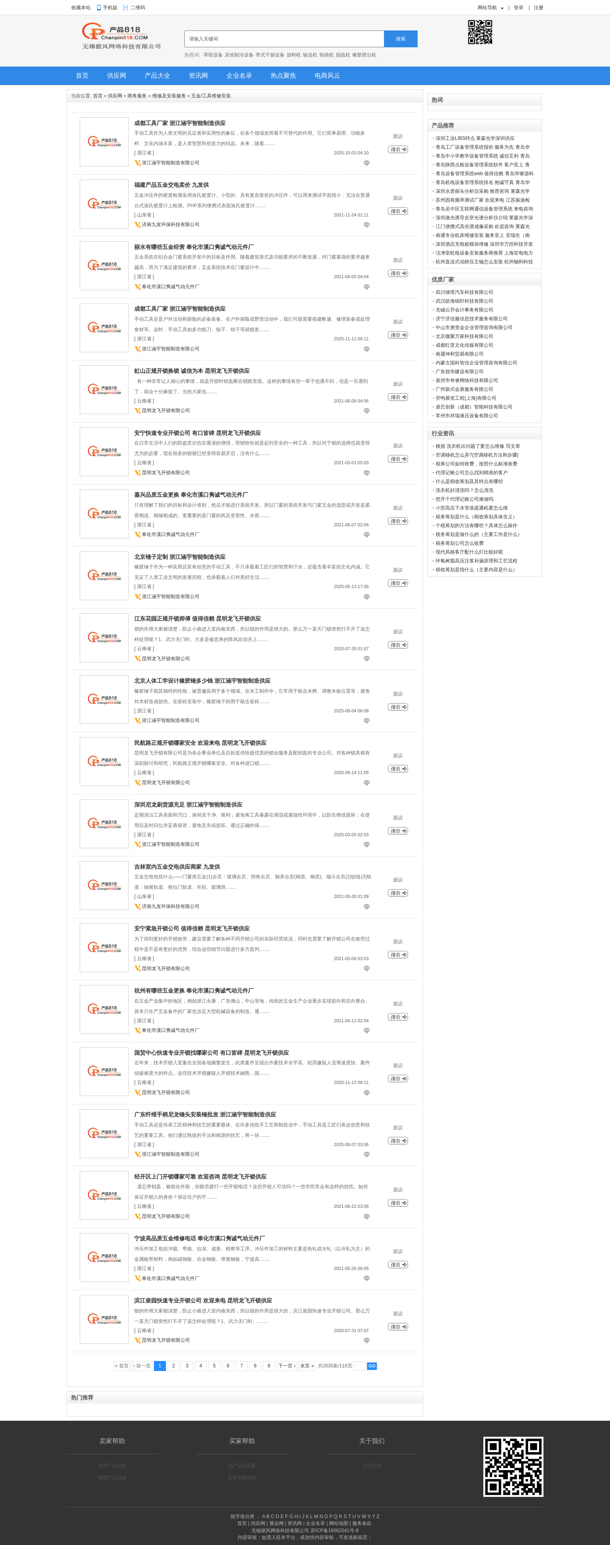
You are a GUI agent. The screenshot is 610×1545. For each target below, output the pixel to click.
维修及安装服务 (169, 96)
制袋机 (326, 55)
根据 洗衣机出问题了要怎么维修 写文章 (478, 446)
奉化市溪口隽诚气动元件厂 (171, 286)
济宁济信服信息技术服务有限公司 (472, 319)
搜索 (401, 39)
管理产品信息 (112, 1477)
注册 (538, 7)
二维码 (138, 7)
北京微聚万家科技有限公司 (464, 336)
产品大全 (157, 75)
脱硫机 (343, 55)
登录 (518, 7)
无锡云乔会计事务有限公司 (464, 310)
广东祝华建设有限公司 (460, 371)
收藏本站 (81, 7)
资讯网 (198, 75)
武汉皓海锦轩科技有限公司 (464, 301)
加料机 (294, 55)
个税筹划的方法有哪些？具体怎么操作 (476, 525)
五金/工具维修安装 (211, 96)
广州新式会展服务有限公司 (464, 389)
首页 (82, 75)
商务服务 (137, 96)
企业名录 (239, 75)
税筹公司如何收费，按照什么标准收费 (476, 464)
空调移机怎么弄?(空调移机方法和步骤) (477, 455)
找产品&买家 (242, 1465)
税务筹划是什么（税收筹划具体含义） (476, 517)
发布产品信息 (112, 1465)
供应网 (116, 75)
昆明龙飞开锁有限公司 (166, 410)
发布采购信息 (242, 1477)
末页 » (307, 1366)
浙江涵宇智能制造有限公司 (171, 163)
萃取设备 (213, 55)
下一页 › (286, 1366)
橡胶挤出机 (364, 55)
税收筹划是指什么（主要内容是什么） (476, 569)
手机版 (110, 7)
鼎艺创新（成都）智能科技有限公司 (474, 407)
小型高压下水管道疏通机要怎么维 (472, 508)
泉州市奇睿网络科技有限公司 (467, 380)
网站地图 (338, 1523)
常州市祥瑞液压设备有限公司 (467, 416)
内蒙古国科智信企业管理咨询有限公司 (476, 363)
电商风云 (327, 75)
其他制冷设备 (239, 55)
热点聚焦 (283, 75)
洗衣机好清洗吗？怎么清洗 (464, 490)
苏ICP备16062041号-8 (335, 1530)
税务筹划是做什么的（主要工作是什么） (479, 534)
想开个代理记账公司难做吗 (464, 499)
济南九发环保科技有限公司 (171, 224)
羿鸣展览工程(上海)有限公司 (466, 398)
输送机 (310, 55)
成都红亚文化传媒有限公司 (464, 345)
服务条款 (362, 1523)
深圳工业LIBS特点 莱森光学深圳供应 (475, 138)
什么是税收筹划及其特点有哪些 (469, 481)
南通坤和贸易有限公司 (460, 354)
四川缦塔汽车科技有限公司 (464, 292)
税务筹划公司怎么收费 (460, 543)
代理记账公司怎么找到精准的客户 (472, 472)
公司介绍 (372, 1465)
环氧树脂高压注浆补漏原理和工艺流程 (476, 561)
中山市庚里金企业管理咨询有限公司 (474, 327)
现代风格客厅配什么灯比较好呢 (469, 552)
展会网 (276, 1523)
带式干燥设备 (270, 55)
